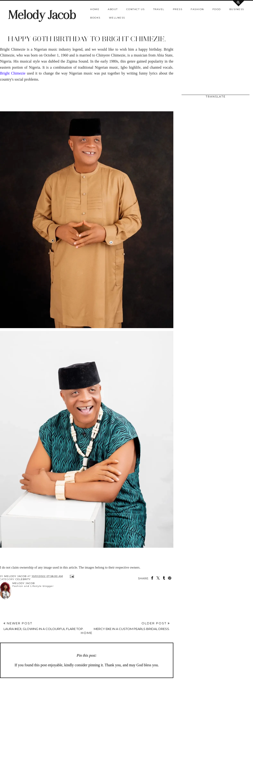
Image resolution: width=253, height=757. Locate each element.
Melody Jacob (42, 15)
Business (236, 9)
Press (177, 9)
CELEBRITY (23, 579)
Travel (158, 9)
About (113, 9)
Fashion (197, 9)
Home (94, 9)
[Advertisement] (55, 93)
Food (216, 9)
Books (95, 17)
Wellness (117, 17)
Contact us (135, 9)
